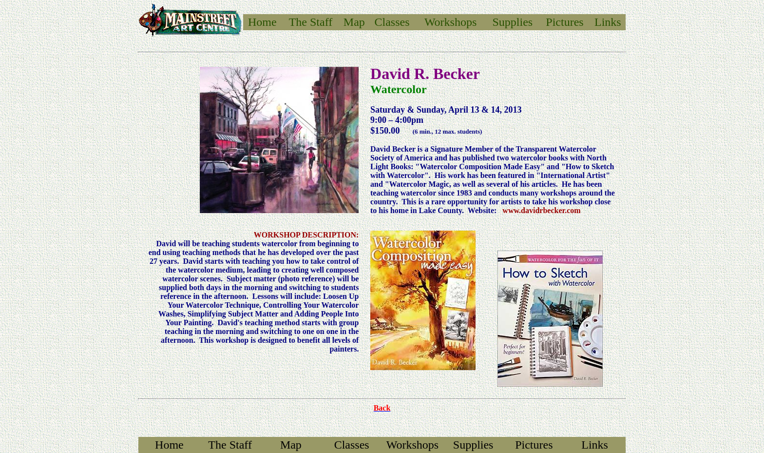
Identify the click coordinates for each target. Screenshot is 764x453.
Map (354, 22)
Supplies (513, 22)
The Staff (230, 444)
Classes (392, 22)
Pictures (564, 22)
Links (607, 22)
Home (262, 22)
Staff (321, 22)
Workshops (450, 22)
